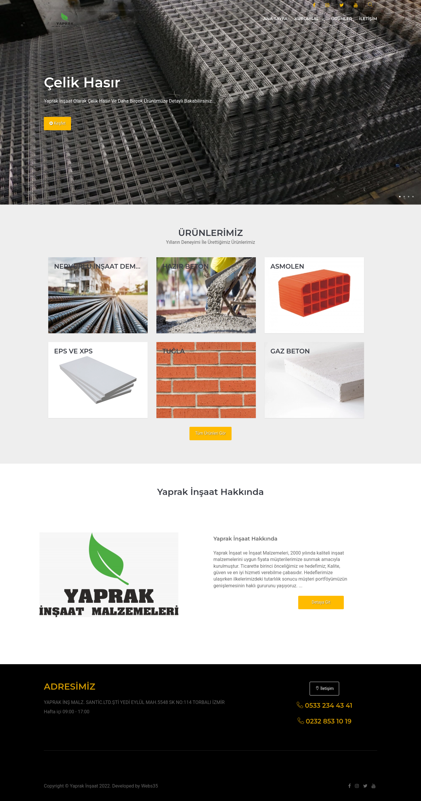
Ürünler (341, 18)
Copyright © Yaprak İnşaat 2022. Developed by (92, 786)
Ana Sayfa (275, 18)
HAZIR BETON (185, 266)
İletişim (368, 18)
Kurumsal (309, 18)
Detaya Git (321, 602)
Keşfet (57, 129)
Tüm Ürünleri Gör (210, 433)
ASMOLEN (287, 266)
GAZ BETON (290, 351)
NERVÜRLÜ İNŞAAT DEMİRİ (99, 266)
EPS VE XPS (73, 351)
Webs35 (149, 786)
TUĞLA (173, 351)
